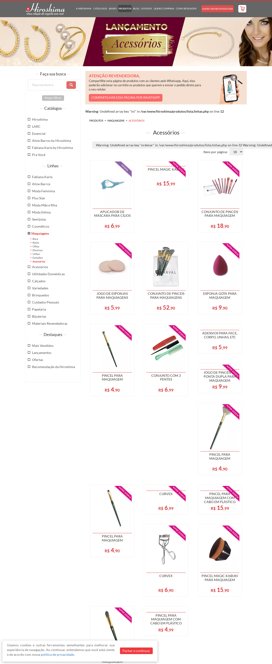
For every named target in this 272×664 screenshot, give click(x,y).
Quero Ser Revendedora (217, 8)
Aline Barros (41, 184)
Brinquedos (40, 295)
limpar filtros (53, 98)
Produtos (125, 8)
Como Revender (186, 8)
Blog (136, 8)
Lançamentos (41, 353)
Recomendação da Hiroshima (53, 367)
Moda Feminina (43, 191)
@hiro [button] (113, 8)
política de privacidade (57, 654)
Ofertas (37, 360)
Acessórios (39, 261)
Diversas (38, 250)
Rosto (36, 242)
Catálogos (100, 8)
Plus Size (38, 198)
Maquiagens (40, 233)
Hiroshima (40, 119)
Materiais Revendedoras (49, 323)
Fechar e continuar (136, 651)
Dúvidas (146, 8)
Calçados (38, 281)
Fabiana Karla (42, 177)
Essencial (38, 133)
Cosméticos (40, 226)
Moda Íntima (41, 212)
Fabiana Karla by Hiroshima (52, 148)
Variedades (40, 288)
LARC (36, 126)
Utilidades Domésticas (48, 274)
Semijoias (39, 219)
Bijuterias (39, 316)
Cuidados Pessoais (45, 302)
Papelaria (39, 309)
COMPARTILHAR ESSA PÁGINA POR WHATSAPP (125, 97)
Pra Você (38, 155)
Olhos (36, 246)
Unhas (36, 253)
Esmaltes (38, 257)
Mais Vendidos (43, 346)
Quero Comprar (164, 8)
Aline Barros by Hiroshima (51, 141)
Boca (35, 238)
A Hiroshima (83, 8)
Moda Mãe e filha (44, 205)
